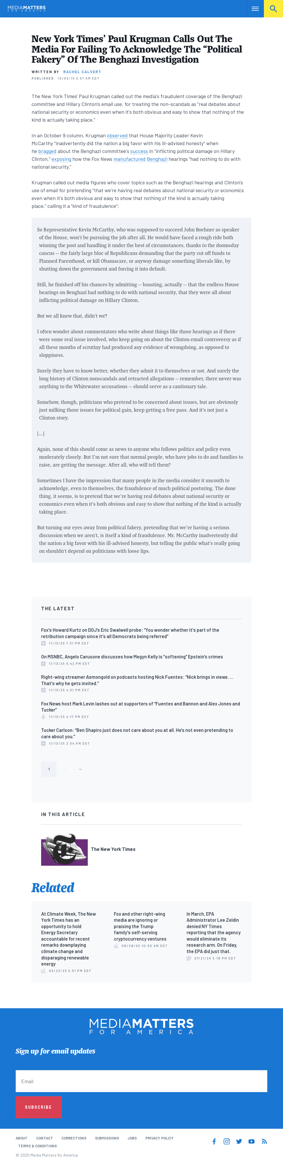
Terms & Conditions (37, 1146)
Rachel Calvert (82, 71)
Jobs (132, 1138)
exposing (61, 159)
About (22, 1138)
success (139, 151)
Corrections (73, 1138)
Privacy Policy (159, 1138)
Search (273, 9)
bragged (47, 151)
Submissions (107, 1138)
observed (117, 135)
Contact (44, 1138)
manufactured (130, 159)
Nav (251, 9)
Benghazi (157, 159)
